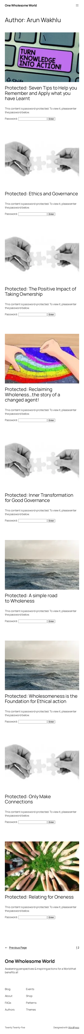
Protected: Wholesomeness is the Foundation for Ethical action (41, 698)
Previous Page (16, 948)
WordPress (73, 1027)
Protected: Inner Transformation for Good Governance (39, 497)
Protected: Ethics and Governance (41, 193)
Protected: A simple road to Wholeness (31, 598)
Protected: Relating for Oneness (39, 896)
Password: (26, 118)
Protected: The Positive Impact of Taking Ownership (40, 291)
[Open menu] (77, 5)
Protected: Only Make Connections (28, 799)
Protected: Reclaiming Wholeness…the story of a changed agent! (32, 394)
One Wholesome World (21, 5)
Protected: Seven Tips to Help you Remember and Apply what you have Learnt (41, 93)
